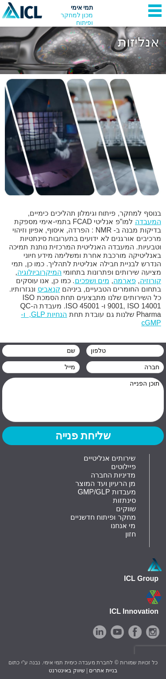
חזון (130, 534)
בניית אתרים (103, 670)
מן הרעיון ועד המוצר (105, 483)
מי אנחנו (123, 525)
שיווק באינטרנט (67, 670)
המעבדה (148, 221)
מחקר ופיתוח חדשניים (103, 517)
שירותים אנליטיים (109, 458)
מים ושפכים (92, 280)
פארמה (124, 280)
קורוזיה (150, 280)
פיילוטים (123, 466)
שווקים (126, 509)
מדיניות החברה (113, 475)
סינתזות (124, 500)
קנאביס (49, 289)
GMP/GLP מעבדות (106, 492)
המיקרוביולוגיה (39, 272)
